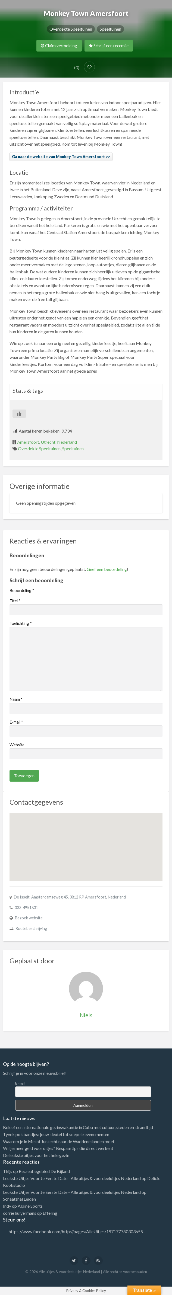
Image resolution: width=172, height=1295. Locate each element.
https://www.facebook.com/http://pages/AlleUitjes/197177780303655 (76, 1231)
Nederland (67, 442)
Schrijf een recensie (109, 45)
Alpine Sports (30, 1205)
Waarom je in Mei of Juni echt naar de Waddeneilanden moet (58, 1141)
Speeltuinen (110, 28)
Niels (86, 1015)
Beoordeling (22, 590)
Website (17, 744)
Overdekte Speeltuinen (70, 28)
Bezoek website (29, 918)
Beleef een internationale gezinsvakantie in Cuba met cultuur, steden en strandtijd (78, 1127)
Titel (15, 600)
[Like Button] (19, 414)
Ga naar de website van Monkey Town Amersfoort (58, 156)
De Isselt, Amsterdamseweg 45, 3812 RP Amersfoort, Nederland (70, 897)
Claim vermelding (59, 45)
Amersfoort (28, 442)
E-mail (16, 722)
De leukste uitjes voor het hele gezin (36, 1155)
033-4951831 (26, 907)
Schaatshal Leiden (19, 1198)
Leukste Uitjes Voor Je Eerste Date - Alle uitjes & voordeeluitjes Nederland (72, 1178)
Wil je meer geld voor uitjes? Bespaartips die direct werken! (58, 1148)
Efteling (50, 1213)
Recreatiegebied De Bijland (44, 1171)
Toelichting (21, 623)
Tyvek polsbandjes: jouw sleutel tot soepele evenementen (56, 1134)
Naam (16, 699)
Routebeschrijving (31, 928)
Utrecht (48, 442)
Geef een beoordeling (107, 569)
